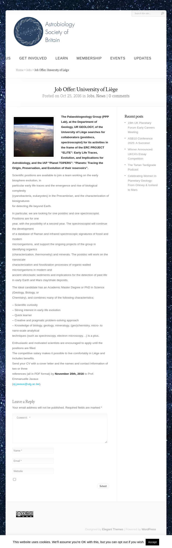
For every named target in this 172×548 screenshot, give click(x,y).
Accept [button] (152, 542)
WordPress (149, 534)
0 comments (119, 96)
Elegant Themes (112, 534)
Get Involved (33, 58)
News (101, 96)
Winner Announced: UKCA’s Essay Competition (140, 154)
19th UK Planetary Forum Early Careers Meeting (141, 127)
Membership (89, 58)
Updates (142, 58)
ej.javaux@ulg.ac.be (26, 384)
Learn (62, 58)
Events (117, 58)
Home (20, 70)
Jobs (29, 70)
